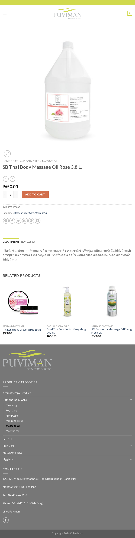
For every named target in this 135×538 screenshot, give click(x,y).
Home (6, 161)
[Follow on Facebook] (6, 520)
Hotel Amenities (12, 452)
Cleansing (11, 405)
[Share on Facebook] (12, 221)
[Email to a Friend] (25, 221)
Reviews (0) (28, 241)
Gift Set (7, 439)
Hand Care (12, 415)
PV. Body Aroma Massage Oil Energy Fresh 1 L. (111, 331)
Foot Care (11, 410)
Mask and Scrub (14, 420)
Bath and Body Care (26, 161)
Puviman (14, 511)
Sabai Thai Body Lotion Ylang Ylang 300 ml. (66, 331)
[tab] (11, 241)
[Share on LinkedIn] (37, 221)
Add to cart (35, 194)
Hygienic (8, 459)
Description (11, 241)
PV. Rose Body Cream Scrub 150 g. (22, 329)
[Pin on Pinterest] (31, 221)
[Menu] (5, 13)
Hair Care (8, 445)
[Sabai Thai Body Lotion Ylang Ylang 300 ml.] (67, 302)
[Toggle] (131, 393)
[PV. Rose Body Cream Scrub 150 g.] (23, 302)
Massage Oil (50, 161)
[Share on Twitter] (18, 221)
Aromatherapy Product (17, 392)
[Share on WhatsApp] (6, 221)
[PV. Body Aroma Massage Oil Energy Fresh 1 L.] (111, 302)
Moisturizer (12, 430)
